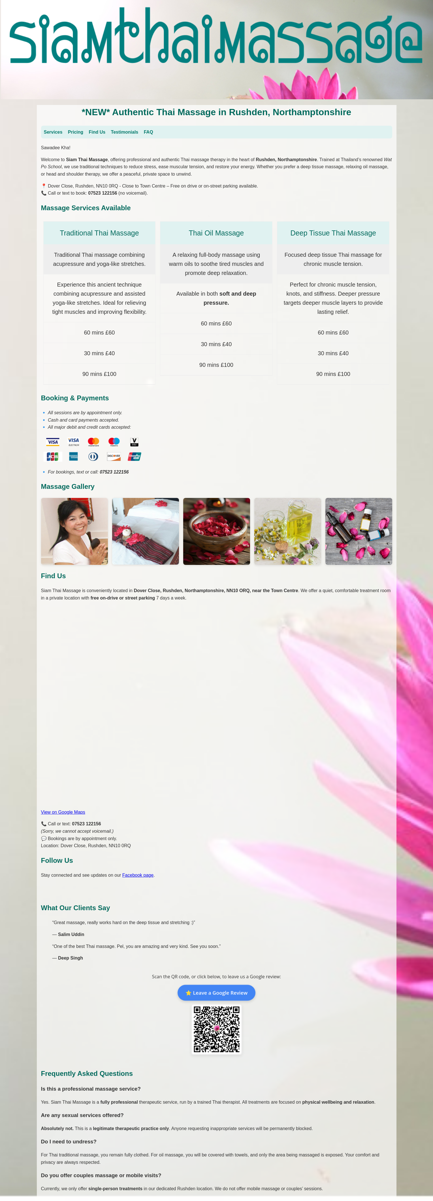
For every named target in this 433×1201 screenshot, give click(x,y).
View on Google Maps (63, 812)
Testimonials (124, 132)
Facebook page (137, 875)
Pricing (75, 132)
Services (53, 132)
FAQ (148, 132)
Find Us (97, 132)
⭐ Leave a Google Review (216, 992)
